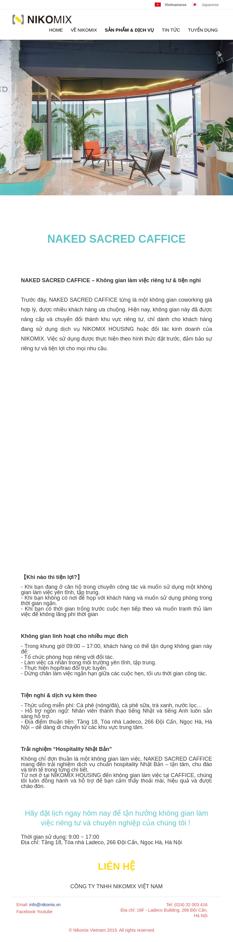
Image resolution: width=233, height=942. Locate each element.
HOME (56, 30)
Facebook (25, 911)
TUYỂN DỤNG (203, 30)
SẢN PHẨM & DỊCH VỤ (129, 30)
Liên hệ (116, 866)
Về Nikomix (84, 30)
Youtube (44, 911)
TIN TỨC (171, 30)
